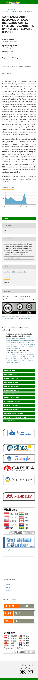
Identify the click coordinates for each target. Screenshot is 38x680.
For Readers (7, 585)
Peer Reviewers (10, 374)
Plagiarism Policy (11, 398)
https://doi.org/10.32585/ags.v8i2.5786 (19, 66)
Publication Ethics (11, 390)
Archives (11, 9)
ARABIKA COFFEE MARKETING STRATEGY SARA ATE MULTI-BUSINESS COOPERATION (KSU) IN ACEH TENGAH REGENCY (20, 355)
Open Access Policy (12, 405)
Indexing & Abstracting (13, 413)
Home (4, 9)
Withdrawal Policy (12, 401)
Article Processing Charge (15, 417)
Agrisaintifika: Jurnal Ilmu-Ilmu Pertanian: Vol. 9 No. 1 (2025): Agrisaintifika (20, 360)
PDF (6, 219)
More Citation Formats (12, 258)
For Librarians (7, 591)
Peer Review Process (12, 409)
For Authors (7, 588)
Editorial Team (10, 371)
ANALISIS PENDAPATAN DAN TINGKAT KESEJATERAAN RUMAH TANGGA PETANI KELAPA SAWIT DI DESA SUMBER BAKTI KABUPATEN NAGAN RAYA (20, 340)
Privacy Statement (11, 386)
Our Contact (9, 421)
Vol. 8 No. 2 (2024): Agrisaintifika (14, 11)
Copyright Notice (11, 382)
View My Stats (7, 550)
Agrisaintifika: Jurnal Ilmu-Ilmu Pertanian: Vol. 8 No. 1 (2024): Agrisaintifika (20, 346)
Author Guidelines (11, 394)
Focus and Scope (11, 378)
